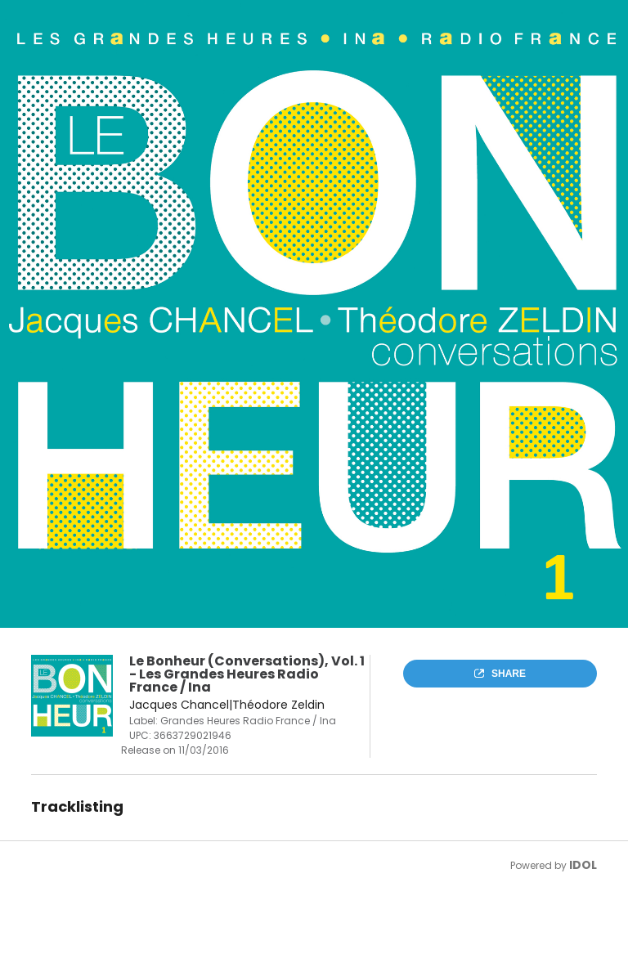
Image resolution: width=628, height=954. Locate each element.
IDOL (583, 865)
